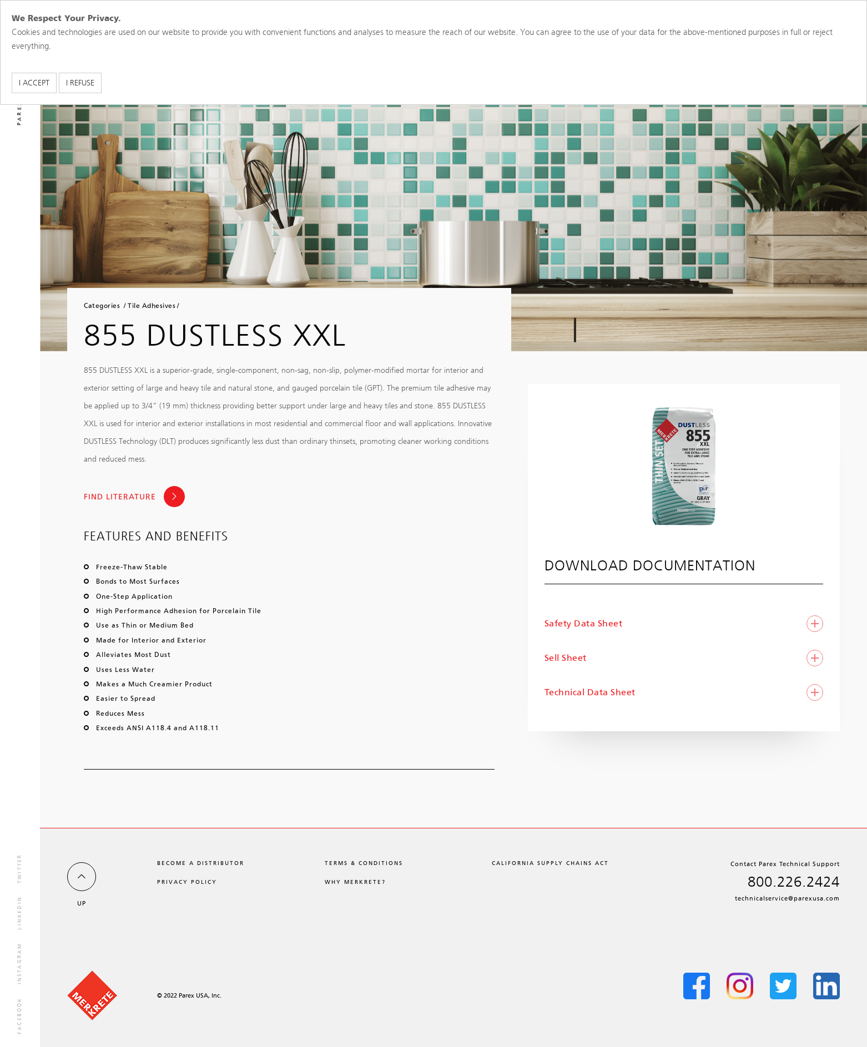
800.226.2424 (794, 882)
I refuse (80, 83)
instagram (19, 964)
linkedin (19, 913)
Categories (102, 306)
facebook (19, 1015)
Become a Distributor (200, 863)
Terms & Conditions (364, 863)
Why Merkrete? (355, 882)
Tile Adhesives (151, 306)
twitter (19, 868)
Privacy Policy (187, 882)
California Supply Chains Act (550, 863)
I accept (34, 83)
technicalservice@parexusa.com (787, 898)
